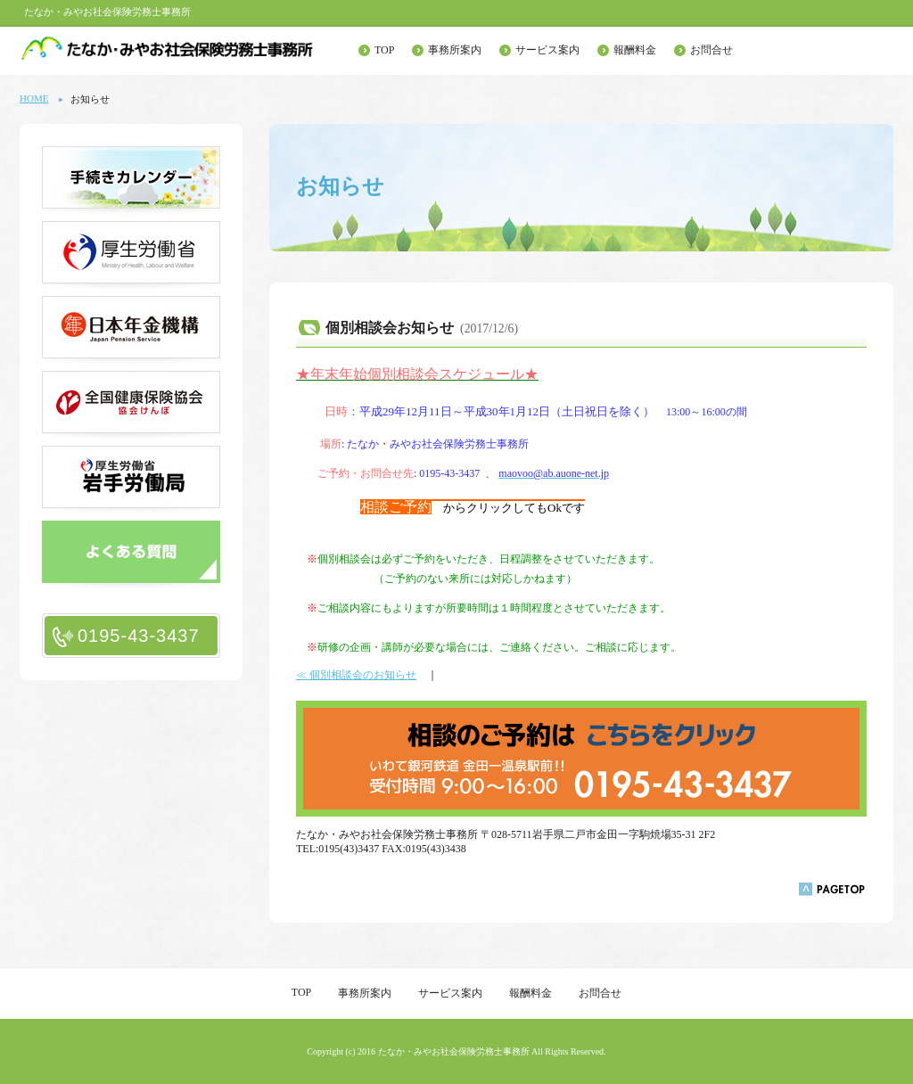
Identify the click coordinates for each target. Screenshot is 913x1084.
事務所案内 (454, 50)
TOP (384, 50)
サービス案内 (547, 50)
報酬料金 (634, 50)
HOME (34, 98)
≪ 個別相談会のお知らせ (356, 675)
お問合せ (711, 50)
